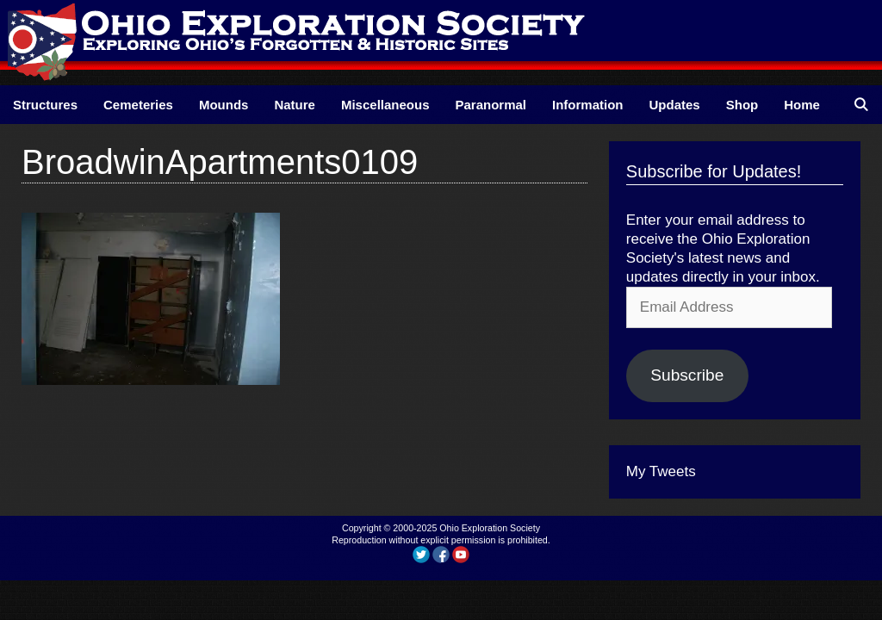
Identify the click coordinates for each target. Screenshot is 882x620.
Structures (45, 104)
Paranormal (490, 104)
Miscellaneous (385, 104)
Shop (742, 104)
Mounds (224, 104)
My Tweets (661, 471)
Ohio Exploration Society (489, 528)
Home (802, 104)
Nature (294, 104)
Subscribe (687, 375)
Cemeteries (138, 104)
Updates (674, 104)
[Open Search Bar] (861, 104)
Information (588, 104)
